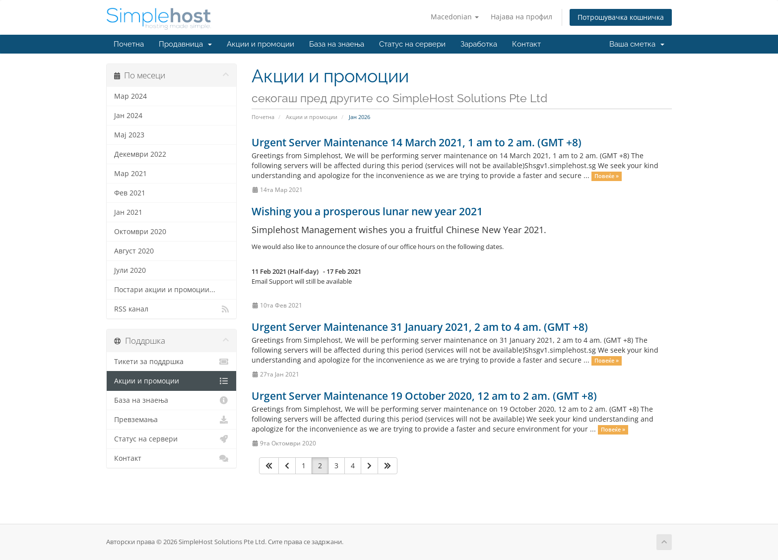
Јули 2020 (130, 270)
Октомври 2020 (140, 231)
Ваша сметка (636, 44)
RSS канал (171, 309)
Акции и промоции (260, 44)
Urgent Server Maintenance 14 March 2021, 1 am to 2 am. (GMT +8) (417, 142)
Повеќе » (606, 176)
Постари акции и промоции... (164, 289)
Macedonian (455, 16)
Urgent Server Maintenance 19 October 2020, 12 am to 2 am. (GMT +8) (424, 396)
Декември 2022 (140, 154)
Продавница (185, 44)
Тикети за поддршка (171, 362)
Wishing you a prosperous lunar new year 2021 (367, 211)
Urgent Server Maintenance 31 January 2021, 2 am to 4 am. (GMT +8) (420, 327)
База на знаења (336, 44)
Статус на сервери (412, 44)
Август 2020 (134, 251)
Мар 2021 (130, 173)
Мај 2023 (129, 134)
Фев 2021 (129, 192)
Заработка (478, 44)
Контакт (526, 44)
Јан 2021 (128, 212)
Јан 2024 (128, 115)
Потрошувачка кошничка (621, 17)
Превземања (171, 420)
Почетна (129, 44)
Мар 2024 (130, 96)
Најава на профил (521, 16)
